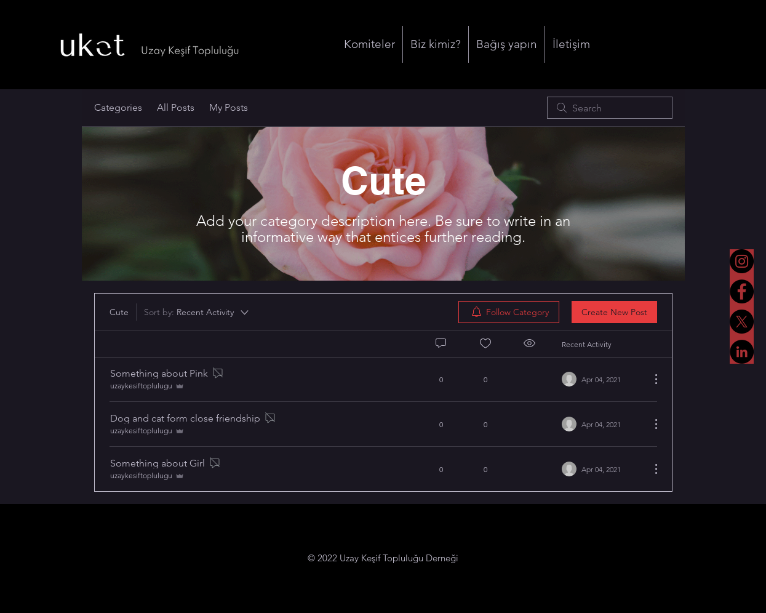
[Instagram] (742, 261)
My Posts (228, 107)
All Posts (175, 107)
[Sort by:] (197, 312)
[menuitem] (508, 312)
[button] (369, 44)
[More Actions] (649, 379)
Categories (118, 107)
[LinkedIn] (742, 352)
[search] (609, 108)
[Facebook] (742, 291)
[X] (742, 322)
